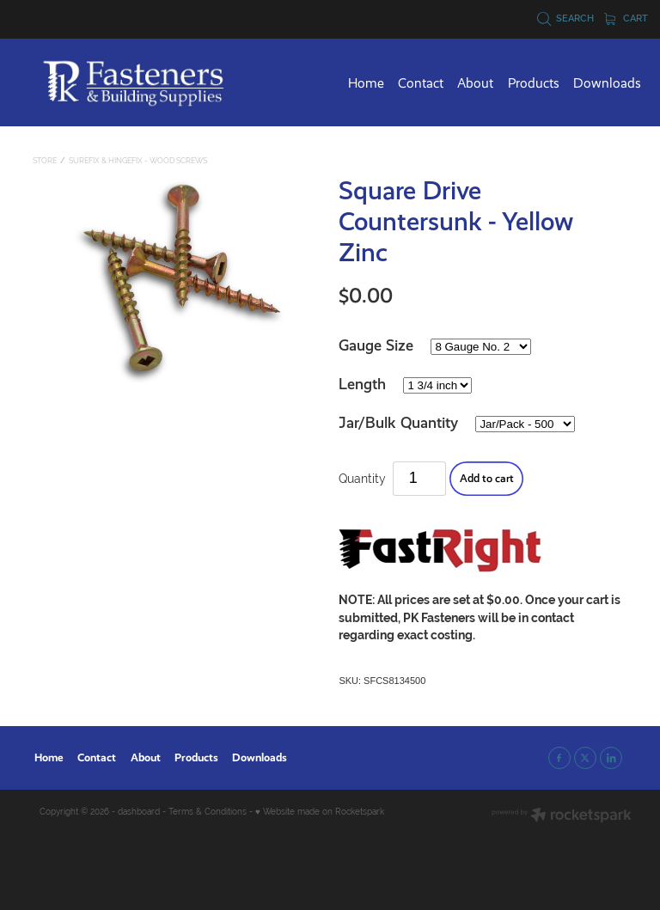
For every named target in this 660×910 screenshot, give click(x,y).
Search (566, 18)
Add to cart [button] (487, 478)
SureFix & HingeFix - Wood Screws (138, 160)
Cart (626, 18)
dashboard (139, 811)
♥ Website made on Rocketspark (319, 811)
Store (45, 160)
